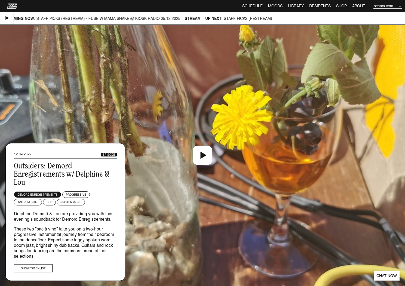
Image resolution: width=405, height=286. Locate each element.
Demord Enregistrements (37, 194)
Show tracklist (33, 268)
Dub (49, 202)
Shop (341, 5)
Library (296, 5)
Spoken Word (70, 202)
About (358, 5)
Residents (320, 5)
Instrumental (27, 202)
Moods (275, 5)
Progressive (76, 194)
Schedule (252, 5)
